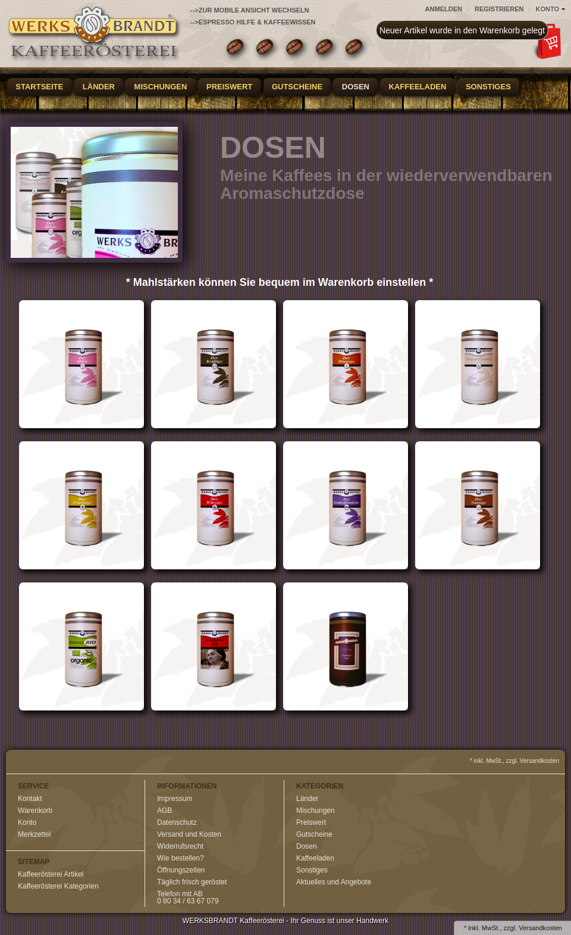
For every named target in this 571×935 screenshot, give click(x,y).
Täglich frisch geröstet (192, 882)
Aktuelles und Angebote (333, 882)
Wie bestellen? (180, 858)
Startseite (39, 86)
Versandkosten (540, 927)
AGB (164, 810)
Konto (27, 822)
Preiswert (229, 86)
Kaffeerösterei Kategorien (58, 886)
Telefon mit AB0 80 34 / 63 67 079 (187, 897)
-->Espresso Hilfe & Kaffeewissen (253, 22)
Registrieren (499, 9)
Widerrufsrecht (180, 846)
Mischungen (160, 86)
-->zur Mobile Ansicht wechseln (249, 10)
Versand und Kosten (189, 834)
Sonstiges (488, 86)
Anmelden (443, 9)
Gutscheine (297, 86)
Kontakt (30, 798)
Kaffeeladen (418, 86)
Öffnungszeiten (181, 870)
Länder (99, 86)
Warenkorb (35, 810)
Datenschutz (177, 822)
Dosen (355, 86)
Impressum (174, 798)
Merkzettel (34, 834)
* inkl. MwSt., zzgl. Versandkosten (514, 761)
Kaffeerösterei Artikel (51, 874)
